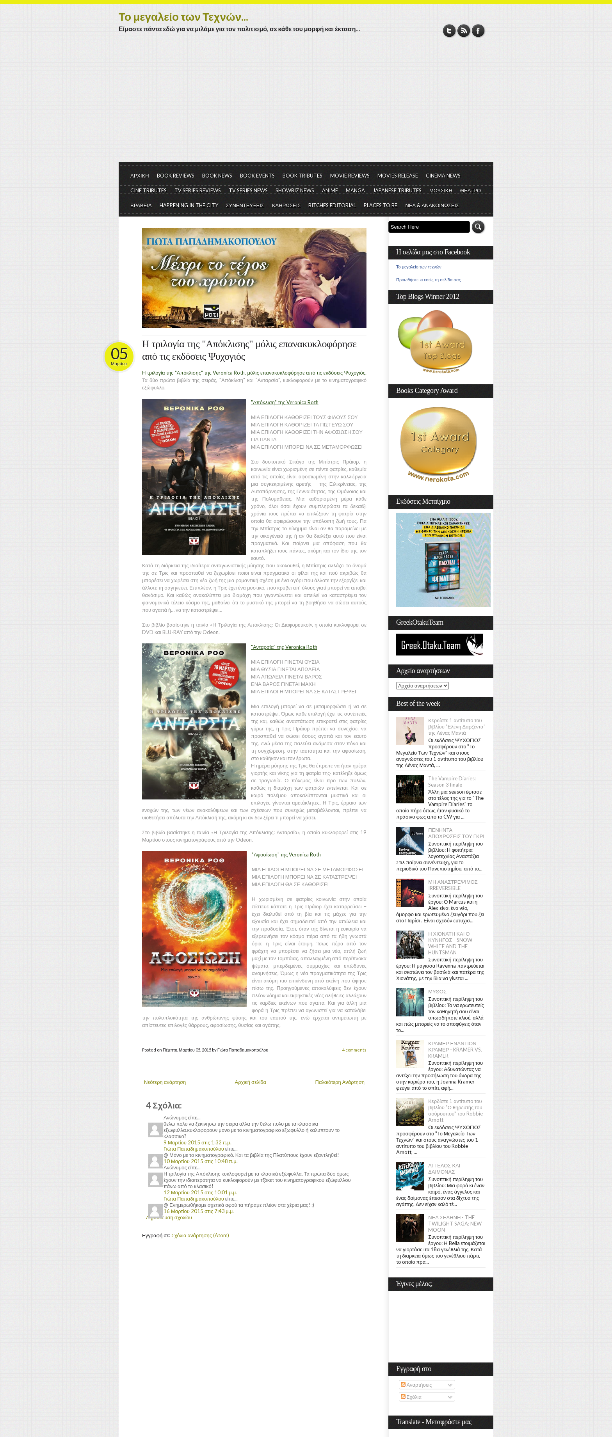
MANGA (355, 190)
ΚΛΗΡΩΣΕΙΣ (286, 205)
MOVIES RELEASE (397, 175)
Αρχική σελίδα (250, 1082)
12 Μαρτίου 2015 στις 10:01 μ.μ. (200, 1192)
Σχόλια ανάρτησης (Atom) (200, 1235)
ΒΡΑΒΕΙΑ (141, 205)
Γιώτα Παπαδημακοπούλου (194, 1149)
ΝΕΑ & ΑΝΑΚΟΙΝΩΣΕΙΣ (432, 205)
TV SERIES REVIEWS (197, 190)
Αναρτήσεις (416, 1385)
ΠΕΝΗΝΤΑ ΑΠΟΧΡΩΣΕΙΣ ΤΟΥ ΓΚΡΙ (456, 833)
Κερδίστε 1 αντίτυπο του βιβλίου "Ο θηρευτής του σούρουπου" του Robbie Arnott (455, 1110)
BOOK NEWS (217, 175)
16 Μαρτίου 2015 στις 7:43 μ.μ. (199, 1211)
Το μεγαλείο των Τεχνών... (183, 16)
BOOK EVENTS (257, 175)
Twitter (449, 30)
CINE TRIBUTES (148, 190)
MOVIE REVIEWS (350, 175)
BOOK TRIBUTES (302, 175)
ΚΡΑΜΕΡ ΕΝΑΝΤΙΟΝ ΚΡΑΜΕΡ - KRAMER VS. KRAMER (455, 1049)
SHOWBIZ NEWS (295, 190)
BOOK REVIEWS (175, 175)
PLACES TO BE (380, 205)
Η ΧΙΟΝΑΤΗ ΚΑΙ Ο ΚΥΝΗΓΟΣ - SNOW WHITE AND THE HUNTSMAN (450, 943)
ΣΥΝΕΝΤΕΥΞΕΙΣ (245, 205)
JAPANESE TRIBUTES (397, 190)
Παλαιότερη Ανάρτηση (340, 1082)
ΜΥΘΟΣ (437, 991)
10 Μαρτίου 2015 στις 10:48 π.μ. (201, 1161)
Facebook (478, 30)
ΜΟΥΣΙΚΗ (440, 190)
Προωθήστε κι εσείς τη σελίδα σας (428, 279)
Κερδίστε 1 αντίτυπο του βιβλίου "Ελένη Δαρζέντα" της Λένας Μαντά (456, 726)
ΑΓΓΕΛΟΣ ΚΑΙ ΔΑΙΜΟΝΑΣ (444, 1168)
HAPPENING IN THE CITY (189, 205)
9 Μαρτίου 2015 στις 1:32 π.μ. (197, 1142)
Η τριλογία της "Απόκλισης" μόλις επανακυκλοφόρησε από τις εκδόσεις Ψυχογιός (249, 350)
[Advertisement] (306, 103)
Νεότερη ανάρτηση (165, 1082)
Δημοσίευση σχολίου (169, 1217)
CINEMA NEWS (443, 175)
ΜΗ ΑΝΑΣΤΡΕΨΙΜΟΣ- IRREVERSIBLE (454, 885)
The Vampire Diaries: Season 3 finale (452, 781)
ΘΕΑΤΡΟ (470, 190)
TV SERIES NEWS (248, 190)
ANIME (330, 190)
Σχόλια (411, 1397)
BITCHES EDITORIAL (332, 205)
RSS (464, 30)
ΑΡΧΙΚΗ (139, 175)
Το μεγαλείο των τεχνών (418, 267)
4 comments (354, 1049)
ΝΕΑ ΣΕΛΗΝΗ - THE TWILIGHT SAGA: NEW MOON (455, 1223)
